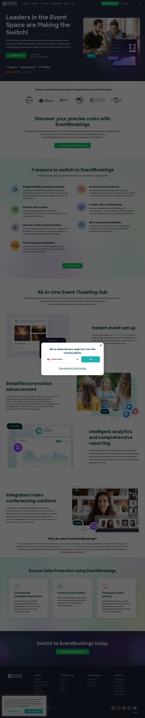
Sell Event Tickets (41, 682)
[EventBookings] (10, 3)
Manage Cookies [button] (14, 711)
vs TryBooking (119, 679)
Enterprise (45, 4)
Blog (62, 682)
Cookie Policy (56, 707)
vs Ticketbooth (119, 688)
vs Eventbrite (119, 682)
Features (26, 4)
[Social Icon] (113, 708)
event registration (119, 335)
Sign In (63, 688)
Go (90, 359)
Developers (92, 685)
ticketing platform (68, 546)
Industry (35, 4)
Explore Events (56, 4)
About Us (64, 679)
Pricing (66, 4)
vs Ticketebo (119, 685)
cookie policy (25, 706)
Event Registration (41, 685)
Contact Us (92, 682)
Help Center (92, 679)
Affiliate (64, 691)
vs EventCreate (120, 694)
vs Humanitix (118, 691)
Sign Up (64, 685)
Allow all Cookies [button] (33, 711)
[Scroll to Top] (135, 712)
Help (73, 4)
